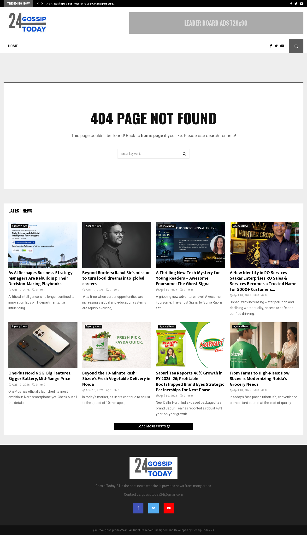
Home (13, 46)
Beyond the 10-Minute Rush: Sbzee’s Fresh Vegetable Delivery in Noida (116, 379)
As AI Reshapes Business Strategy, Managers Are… (81, 3)
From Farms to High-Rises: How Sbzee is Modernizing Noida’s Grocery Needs (259, 379)
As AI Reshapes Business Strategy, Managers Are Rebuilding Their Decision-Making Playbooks (40, 278)
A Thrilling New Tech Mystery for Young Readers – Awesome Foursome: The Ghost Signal (188, 278)
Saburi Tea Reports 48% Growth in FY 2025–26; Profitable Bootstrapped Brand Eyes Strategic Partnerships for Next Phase (190, 382)
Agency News (19, 226)
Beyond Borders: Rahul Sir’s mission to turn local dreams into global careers (116, 278)
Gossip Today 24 (203, 530)
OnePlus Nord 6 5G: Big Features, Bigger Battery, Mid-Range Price (39, 376)
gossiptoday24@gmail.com (162, 494)
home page (152, 135)
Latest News (20, 210)
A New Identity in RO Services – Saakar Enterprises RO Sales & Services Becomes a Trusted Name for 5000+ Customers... (263, 281)
